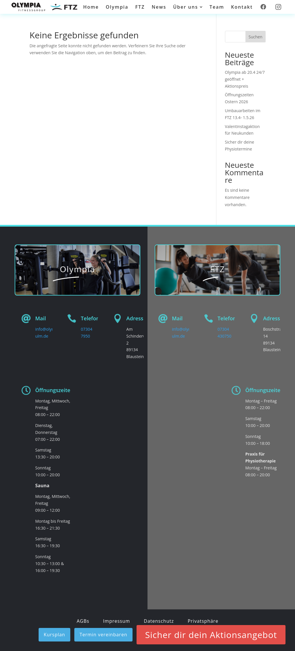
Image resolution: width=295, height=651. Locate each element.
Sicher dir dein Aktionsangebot (211, 635)
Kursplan (54, 634)
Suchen (255, 36)
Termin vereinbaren (103, 634)
